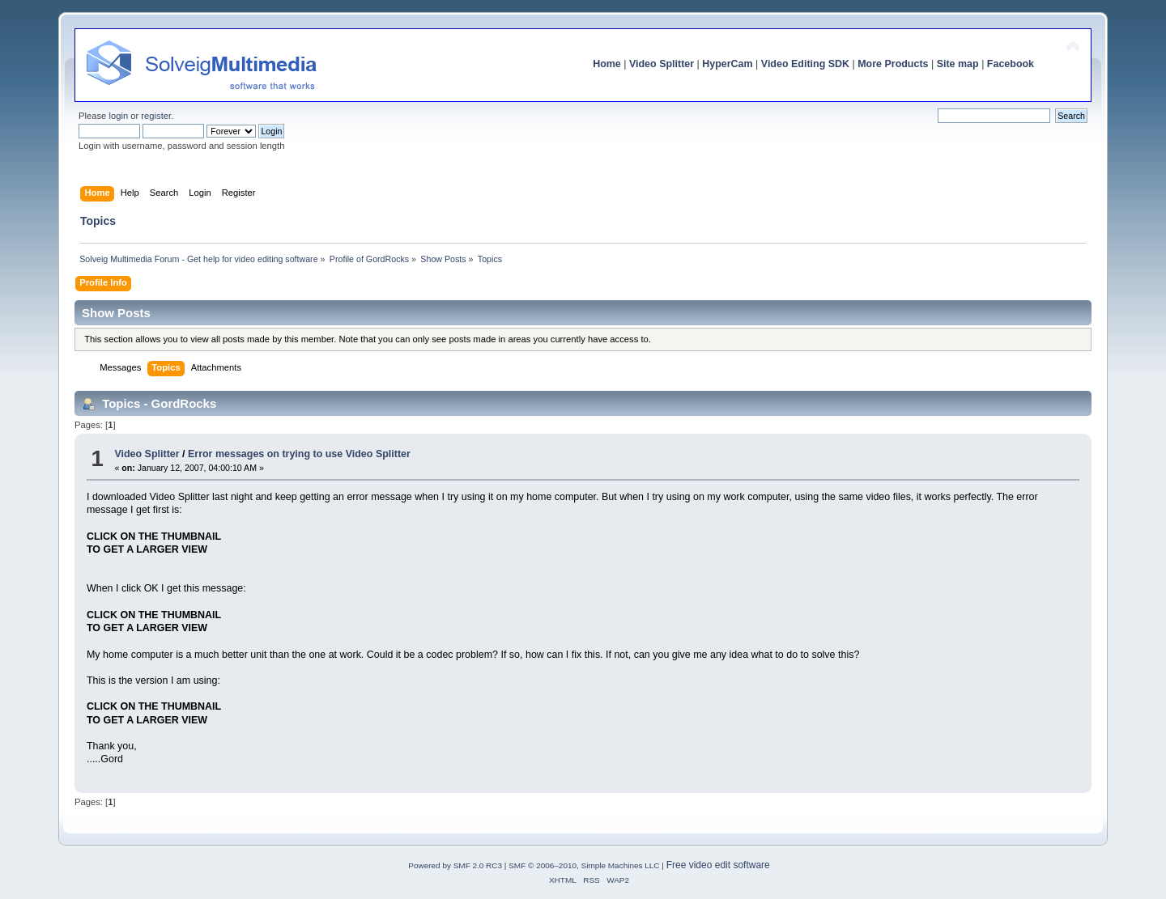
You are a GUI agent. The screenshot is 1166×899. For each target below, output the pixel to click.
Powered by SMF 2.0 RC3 (455, 865)
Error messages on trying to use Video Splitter (299, 454)
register (156, 116)
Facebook (1010, 64)
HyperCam (727, 64)
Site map (958, 64)
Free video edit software (718, 865)
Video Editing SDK (805, 64)
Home (607, 64)
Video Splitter (661, 64)
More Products (892, 64)
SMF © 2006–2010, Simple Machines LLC (584, 865)
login (118, 116)
